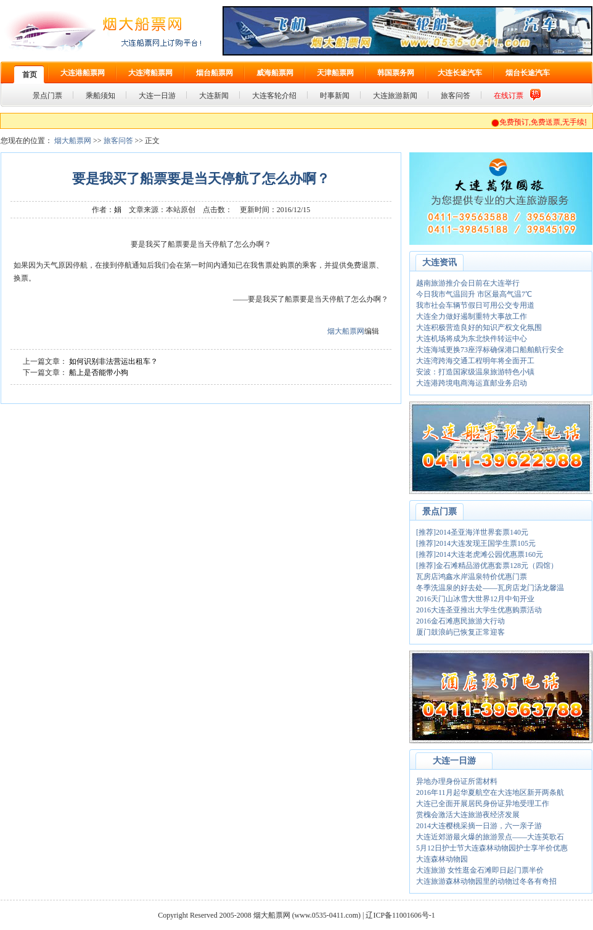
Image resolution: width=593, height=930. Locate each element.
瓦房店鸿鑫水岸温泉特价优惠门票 (471, 576)
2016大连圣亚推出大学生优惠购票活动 (479, 610)
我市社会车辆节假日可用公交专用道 (475, 305)
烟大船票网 (72, 140)
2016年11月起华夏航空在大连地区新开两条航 (490, 792)
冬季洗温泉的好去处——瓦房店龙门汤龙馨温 (490, 587)
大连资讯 (439, 262)
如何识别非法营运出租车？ (113, 361)
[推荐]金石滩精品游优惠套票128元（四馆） (487, 565)
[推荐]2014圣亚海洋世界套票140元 (472, 532)
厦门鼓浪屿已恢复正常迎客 (460, 632)
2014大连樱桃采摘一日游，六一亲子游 (479, 825)
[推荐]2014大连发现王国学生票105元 (476, 543)
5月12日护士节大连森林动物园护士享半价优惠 (492, 848)
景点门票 (439, 511)
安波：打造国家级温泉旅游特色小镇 (475, 372)
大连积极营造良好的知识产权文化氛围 (479, 327)
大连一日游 (454, 760)
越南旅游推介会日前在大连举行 (468, 283)
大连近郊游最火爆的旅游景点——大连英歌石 (490, 837)
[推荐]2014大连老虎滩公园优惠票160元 (479, 554)
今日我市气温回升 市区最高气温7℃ (474, 294)
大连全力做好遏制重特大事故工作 (471, 316)
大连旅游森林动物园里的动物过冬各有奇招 (486, 881)
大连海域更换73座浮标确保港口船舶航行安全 (490, 349)
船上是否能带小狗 (98, 372)
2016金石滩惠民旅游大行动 (460, 621)
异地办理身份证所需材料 (456, 781)
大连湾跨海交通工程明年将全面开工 (475, 360)
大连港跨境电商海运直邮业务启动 (471, 383)
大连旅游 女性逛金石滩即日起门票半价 (480, 870)
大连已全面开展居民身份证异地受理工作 (482, 803)
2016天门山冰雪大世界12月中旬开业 (475, 599)
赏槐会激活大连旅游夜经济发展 (468, 814)
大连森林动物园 (442, 859)
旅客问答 (118, 140)
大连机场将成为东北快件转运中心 (471, 338)
